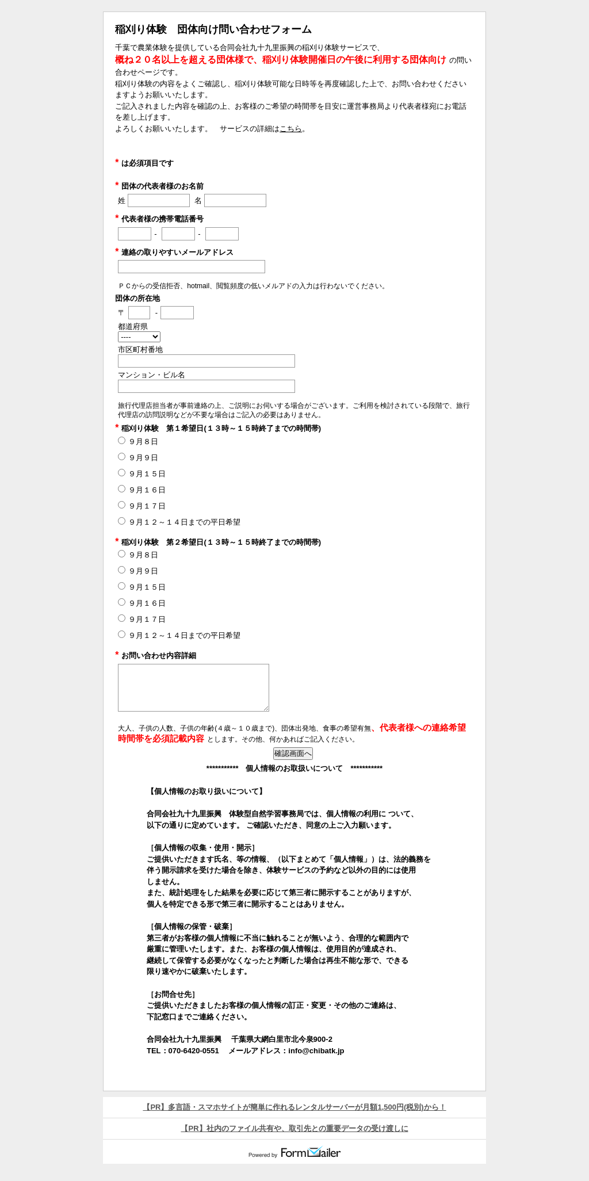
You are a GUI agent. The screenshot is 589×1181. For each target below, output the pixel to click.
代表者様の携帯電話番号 (159, 219)
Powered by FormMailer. (294, 1151)
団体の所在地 (137, 298)
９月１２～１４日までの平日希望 (184, 522)
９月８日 (143, 441)
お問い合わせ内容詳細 (155, 655)
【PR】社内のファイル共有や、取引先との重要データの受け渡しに (294, 1128)
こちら (291, 128)
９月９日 (143, 457)
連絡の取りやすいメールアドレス (174, 252)
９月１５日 (147, 473)
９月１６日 (147, 490)
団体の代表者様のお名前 (159, 186)
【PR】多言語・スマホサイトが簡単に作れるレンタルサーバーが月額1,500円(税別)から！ (294, 1107)
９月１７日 (147, 506)
